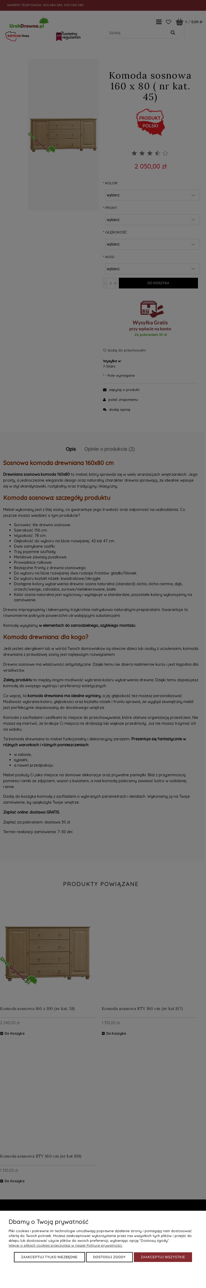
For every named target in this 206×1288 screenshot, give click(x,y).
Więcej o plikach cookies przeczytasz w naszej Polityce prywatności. (66, 1245)
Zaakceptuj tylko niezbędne (49, 1257)
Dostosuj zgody (109, 1257)
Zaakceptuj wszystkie (163, 1257)
